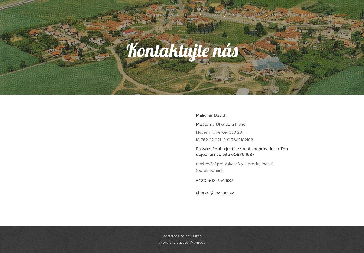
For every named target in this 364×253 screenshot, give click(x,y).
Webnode (197, 242)
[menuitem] (173, 15)
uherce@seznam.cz (215, 192)
